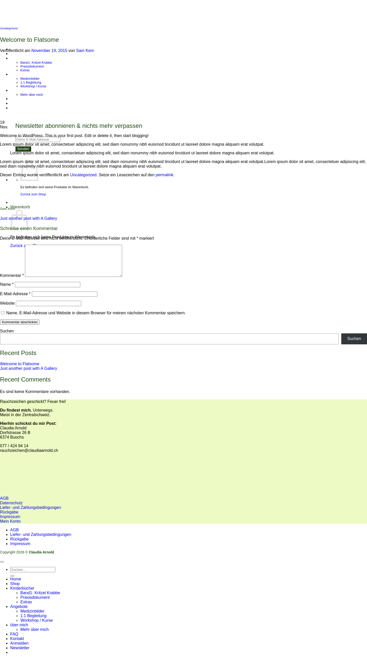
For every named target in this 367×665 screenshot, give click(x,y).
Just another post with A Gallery (28, 218)
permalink (164, 175)
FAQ (14, 640)
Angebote (19, 612)
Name (7, 290)
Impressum (20, 550)
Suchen (7, 337)
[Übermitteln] (12, 582)
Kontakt (17, 645)
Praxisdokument (35, 603)
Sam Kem (85, 50)
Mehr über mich (34, 635)
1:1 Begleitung (33, 622)
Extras (26, 608)
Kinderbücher (22, 594)
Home (15, 585)
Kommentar (12, 281)
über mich (19, 631)
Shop (15, 590)
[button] (20, 654)
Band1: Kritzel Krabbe (40, 599)
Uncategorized (9, 28)
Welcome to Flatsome (19, 370)
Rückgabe (19, 545)
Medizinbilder (32, 617)
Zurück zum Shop (33, 194)
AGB (14, 536)
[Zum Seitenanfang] (2, 568)
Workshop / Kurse (36, 626)
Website (7, 309)
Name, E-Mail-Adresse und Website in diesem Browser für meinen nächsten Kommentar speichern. (96, 319)
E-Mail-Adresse (15, 300)
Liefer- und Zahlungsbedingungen (40, 540)
